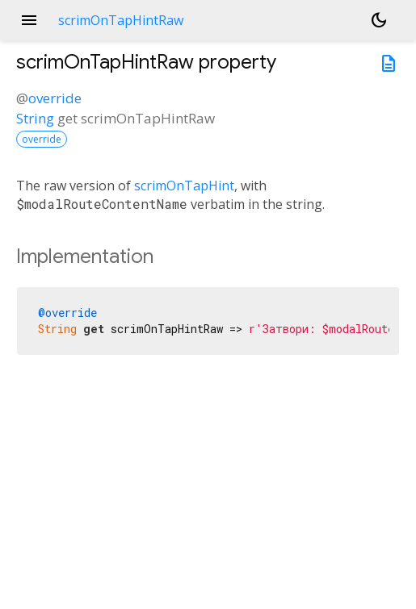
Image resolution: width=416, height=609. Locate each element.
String (35, 118)
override (55, 98)
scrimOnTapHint (184, 185)
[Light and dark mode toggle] (379, 20)
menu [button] (29, 20)
